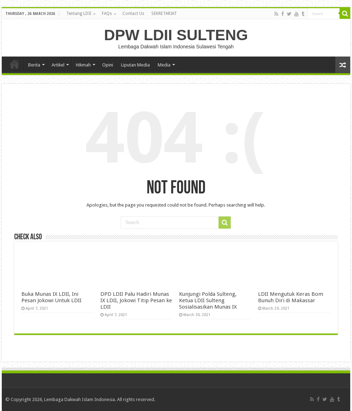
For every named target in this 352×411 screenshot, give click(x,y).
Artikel (58, 65)
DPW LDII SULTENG (176, 34)
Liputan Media (135, 65)
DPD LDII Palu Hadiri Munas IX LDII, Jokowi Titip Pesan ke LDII (136, 300)
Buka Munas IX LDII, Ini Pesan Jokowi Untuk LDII (51, 297)
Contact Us (133, 13)
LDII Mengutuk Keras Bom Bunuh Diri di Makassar (290, 297)
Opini (107, 65)
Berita (34, 65)
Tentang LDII (78, 13)
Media (164, 65)
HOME (14, 64)
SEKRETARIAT (164, 13)
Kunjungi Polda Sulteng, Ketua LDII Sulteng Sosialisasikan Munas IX (208, 300)
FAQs (107, 13)
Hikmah (83, 65)
